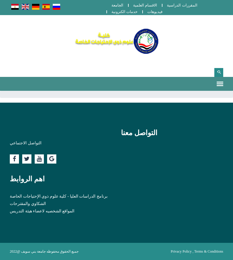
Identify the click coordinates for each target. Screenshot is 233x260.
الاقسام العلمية (145, 5)
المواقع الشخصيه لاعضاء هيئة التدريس (42, 211)
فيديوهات (154, 11)
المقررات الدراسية (182, 5)
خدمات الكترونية (124, 11)
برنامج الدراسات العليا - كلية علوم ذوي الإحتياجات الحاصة (59, 196)
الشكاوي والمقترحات (28, 203)
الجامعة (117, 5)
